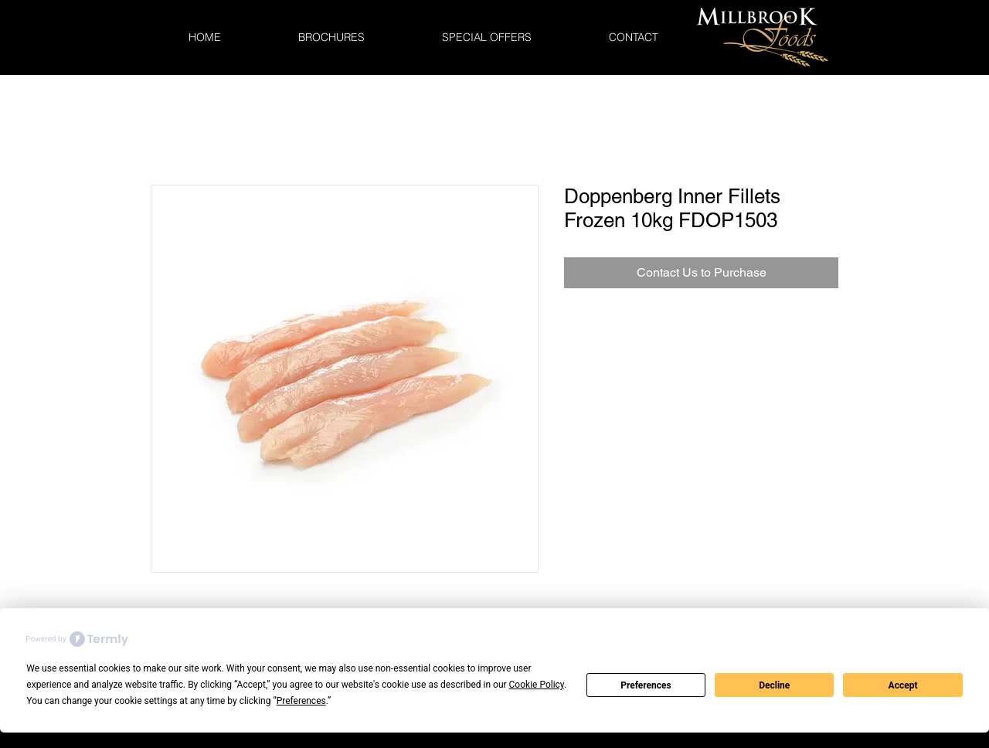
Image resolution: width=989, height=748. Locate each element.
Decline (774, 685)
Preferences (645, 685)
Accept (903, 685)
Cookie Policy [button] (536, 684)
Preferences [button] (301, 700)
